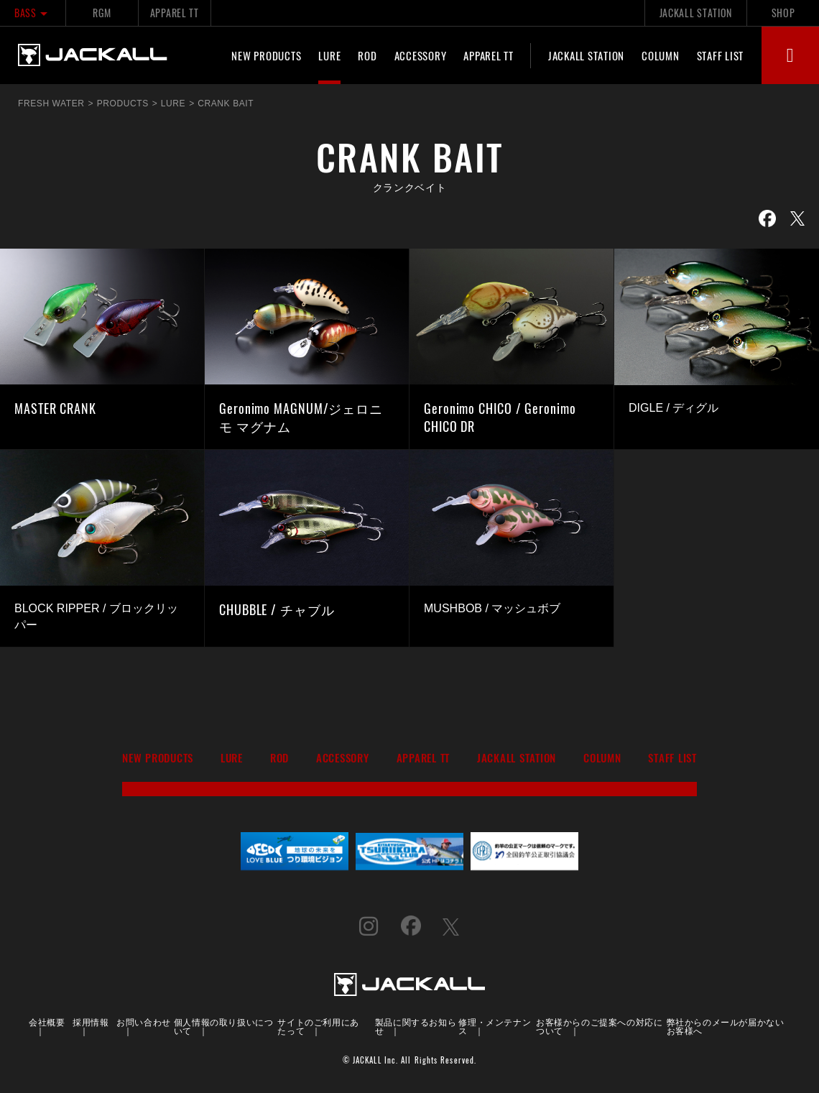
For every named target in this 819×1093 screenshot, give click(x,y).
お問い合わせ (143, 1021)
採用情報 (90, 1021)
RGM (102, 12)
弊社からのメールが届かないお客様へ (726, 1026)
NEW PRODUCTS (266, 55)
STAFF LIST (720, 55)
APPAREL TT (174, 12)
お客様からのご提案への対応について (599, 1026)
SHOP (783, 12)
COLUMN (661, 55)
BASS (32, 12)
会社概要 (47, 1021)
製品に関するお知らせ (415, 1026)
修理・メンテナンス (494, 1026)
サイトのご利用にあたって (317, 1026)
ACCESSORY (420, 55)
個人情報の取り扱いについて (224, 1026)
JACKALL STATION (696, 12)
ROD (367, 55)
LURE (329, 55)
